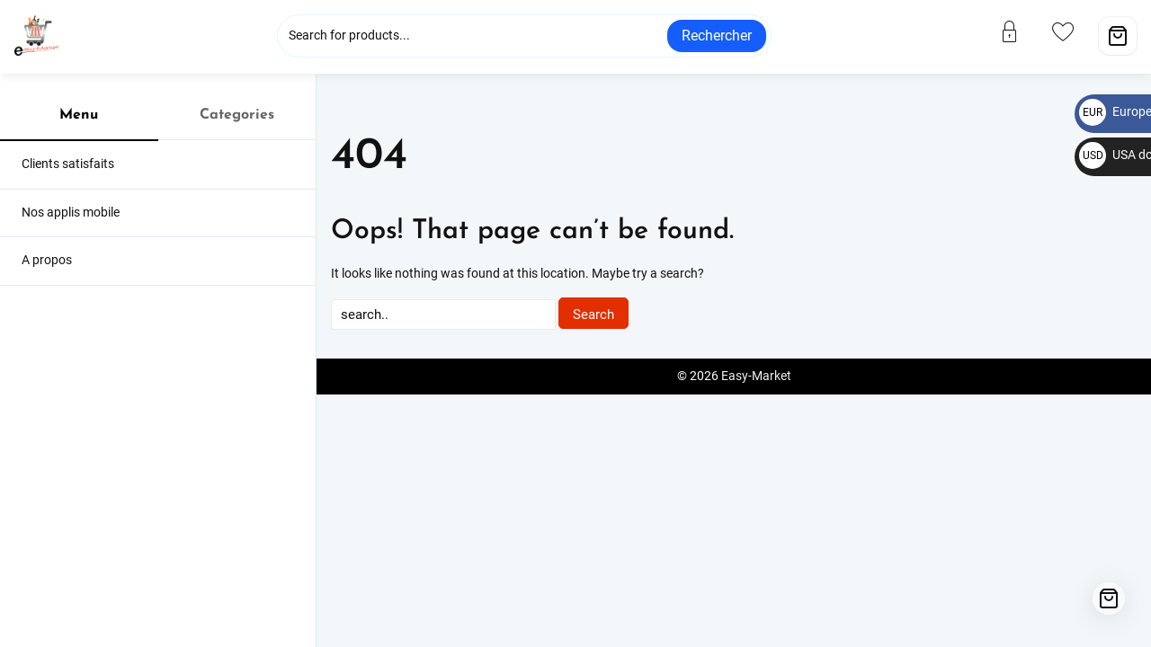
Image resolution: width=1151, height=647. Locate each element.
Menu (78, 115)
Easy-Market (756, 376)
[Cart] (1118, 36)
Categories (237, 115)
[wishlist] (1073, 31)
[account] (1020, 31)
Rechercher (717, 35)
